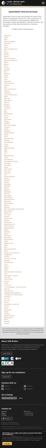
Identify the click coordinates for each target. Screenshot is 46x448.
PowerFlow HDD (9, 224)
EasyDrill (7, 106)
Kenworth (7, 173)
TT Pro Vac (7, 285)
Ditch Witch (8, 100)
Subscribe (6, 377)
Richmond (7, 237)
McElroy (6, 194)
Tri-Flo (6, 283)
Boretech (7, 70)
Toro (5, 274)
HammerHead (8, 138)
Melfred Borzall (9, 199)
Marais (6, 188)
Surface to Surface (10, 258)
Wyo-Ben (7, 321)
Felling (6, 121)
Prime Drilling (8, 226)
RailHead (7, 232)
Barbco (6, 55)
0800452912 (27, 411)
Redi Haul (7, 236)
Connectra (7, 93)
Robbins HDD (8, 243)
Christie (6, 85)
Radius (6, 230)
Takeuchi (7, 260)
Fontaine (7, 127)
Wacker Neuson (9, 316)
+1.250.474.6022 (28, 413)
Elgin (5, 112)
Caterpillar (7, 81)
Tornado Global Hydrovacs (13, 272)
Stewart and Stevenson (11, 253)
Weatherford (8, 317)
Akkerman (7, 36)
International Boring (11, 161)
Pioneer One (8, 218)
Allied (6, 37)
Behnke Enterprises (10, 60)
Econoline (7, 108)
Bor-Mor (7, 68)
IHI (5, 154)
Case (5, 79)
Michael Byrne (9, 203)
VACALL (6, 302)
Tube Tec (7, 289)
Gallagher (7, 131)
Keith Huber (8, 169)
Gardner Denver (9, 133)
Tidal (5, 270)
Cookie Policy (36, 437)
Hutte (6, 152)
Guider (6, 135)
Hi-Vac (6, 144)
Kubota (6, 182)
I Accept (7, 443)
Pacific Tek (7, 213)
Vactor (6, 308)
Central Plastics (9, 83)
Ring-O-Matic (8, 239)
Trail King (7, 277)
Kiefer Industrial (9, 177)
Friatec (6, 129)
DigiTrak (7, 98)
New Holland (8, 211)
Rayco (6, 234)
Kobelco (6, 178)
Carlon (6, 77)
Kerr (5, 175)
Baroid (6, 57)
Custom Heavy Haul (10, 95)
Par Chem (7, 215)
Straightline (8, 255)
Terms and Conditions (14, 424)
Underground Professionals (13, 295)
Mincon (6, 205)
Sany (5, 247)
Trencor (6, 281)
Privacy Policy (5, 424)
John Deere (7, 165)
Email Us (8, 419)
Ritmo (6, 241)
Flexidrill (7, 123)
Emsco (6, 116)
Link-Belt (7, 186)
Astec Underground (10, 49)
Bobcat (6, 64)
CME (5, 87)
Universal (7, 297)
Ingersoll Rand (9, 156)
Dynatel (6, 104)
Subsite (6, 257)
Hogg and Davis (9, 148)
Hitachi (6, 146)
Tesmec (6, 266)
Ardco (6, 47)
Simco (6, 251)
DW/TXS (6, 102)
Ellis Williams (8, 114)
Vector (6, 312)
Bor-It (6, 66)
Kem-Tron (7, 171)
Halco (6, 137)
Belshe (6, 62)
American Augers (10, 41)
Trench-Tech (8, 279)
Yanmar (6, 323)
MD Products (8, 197)
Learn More (7, 353)
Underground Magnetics (12, 293)
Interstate (7, 163)
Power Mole (8, 222)
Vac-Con (6, 298)
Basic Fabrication (9, 58)
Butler (6, 76)
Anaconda (7, 43)
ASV (5, 51)
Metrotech (7, 201)
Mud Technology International (14, 209)
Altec (5, 39)
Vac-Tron (7, 300)
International (8, 159)
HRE (5, 150)
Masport (7, 190)
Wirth (6, 319)
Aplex (6, 45)
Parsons (6, 217)
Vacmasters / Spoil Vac (11, 304)
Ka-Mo (6, 167)
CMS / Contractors (10, 89)
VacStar (6, 306)
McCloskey (7, 192)
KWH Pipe (7, 184)
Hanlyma (7, 140)
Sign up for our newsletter (13, 372)
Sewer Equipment (10, 249)
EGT (5, 110)
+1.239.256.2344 (28, 415)
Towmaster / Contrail (11, 276)
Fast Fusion (8, 119)
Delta (6, 97)
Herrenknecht (8, 142)
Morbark (7, 207)
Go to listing (7, 394)
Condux (6, 91)
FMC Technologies (10, 125)
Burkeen (7, 74)
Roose (6, 245)
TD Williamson (9, 262)
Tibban (6, 268)
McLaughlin (8, 196)
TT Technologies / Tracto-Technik (15, 287)
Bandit (6, 53)
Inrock (6, 157)
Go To (20, 398)
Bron (5, 72)
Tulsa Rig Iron (8, 291)
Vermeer (7, 314)
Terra (6, 264)
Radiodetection (9, 228)
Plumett (6, 220)
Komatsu (7, 180)
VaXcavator (7, 310)
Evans (6, 117)
